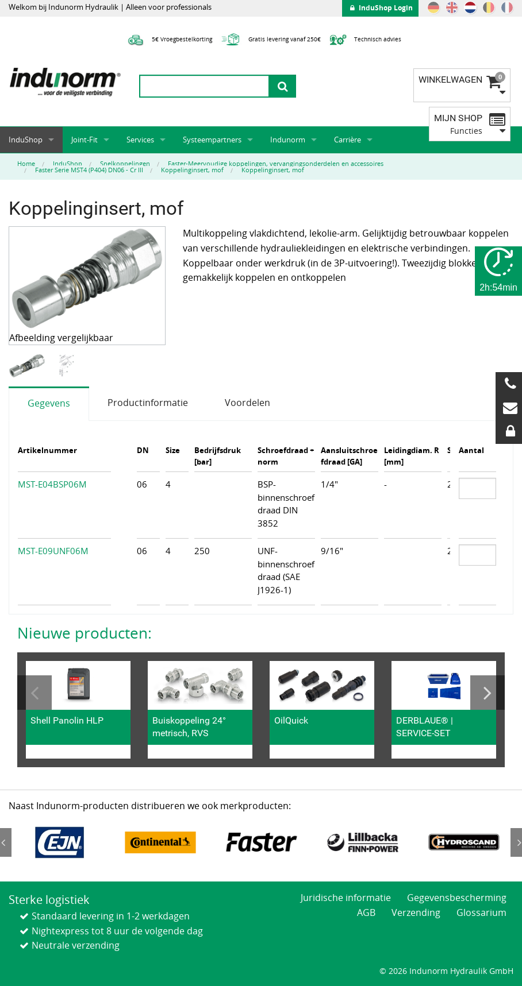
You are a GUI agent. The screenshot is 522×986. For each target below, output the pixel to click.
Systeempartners (212, 139)
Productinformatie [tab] (148, 402)
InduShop (26, 139)
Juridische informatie (346, 897)
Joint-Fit (84, 139)
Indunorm (287, 139)
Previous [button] (34, 692)
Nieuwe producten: (84, 632)
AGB (366, 912)
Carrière (347, 139)
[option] (28, 366)
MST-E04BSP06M (52, 484)
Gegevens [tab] (49, 403)
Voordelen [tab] (247, 402)
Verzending (416, 912)
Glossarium (481, 912)
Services (140, 139)
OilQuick (291, 720)
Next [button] (487, 692)
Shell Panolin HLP (66, 720)
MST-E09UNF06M (53, 550)
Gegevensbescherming (456, 897)
